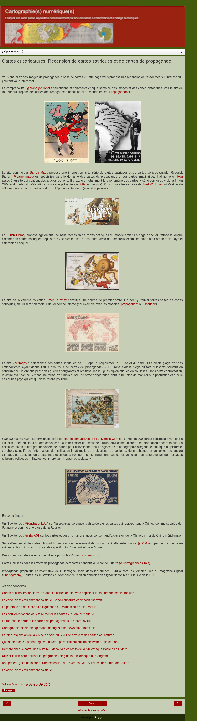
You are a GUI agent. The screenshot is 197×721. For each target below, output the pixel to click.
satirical (149, 304)
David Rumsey (57, 300)
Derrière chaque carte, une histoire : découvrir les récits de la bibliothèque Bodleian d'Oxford (64, 649)
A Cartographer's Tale (134, 563)
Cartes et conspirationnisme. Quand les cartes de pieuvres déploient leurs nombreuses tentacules (68, 593)
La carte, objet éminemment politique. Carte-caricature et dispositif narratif (52, 600)
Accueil (92, 703)
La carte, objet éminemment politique (27, 670)
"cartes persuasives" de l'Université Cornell (92, 438)
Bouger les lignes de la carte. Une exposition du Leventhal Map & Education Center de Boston (65, 663)
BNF (152, 575)
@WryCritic (145, 543)
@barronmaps (23, 176)
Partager (8, 690)
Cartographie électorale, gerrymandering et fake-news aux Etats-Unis (48, 628)
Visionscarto (90, 555)
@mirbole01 (31, 535)
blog (180, 176)
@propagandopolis (39, 88)
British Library (15, 235)
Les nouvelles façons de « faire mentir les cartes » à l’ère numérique (48, 614)
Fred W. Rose (152, 184)
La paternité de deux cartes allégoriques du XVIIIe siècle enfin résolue (49, 607)
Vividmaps (20, 363)
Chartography (12, 575)
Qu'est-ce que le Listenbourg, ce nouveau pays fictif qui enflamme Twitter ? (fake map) (60, 642)
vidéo (82, 184)
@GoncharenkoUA (35, 523)
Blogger (98, 717)
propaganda (129, 304)
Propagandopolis (120, 92)
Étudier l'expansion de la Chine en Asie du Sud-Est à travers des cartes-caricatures (58, 635)
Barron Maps (39, 172)
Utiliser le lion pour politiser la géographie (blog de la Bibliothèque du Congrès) (55, 656)
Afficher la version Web (92, 710)
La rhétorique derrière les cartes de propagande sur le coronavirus (46, 621)
